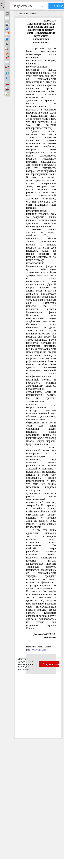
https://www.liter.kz (36, 649)
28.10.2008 (50, 20)
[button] (2, 5)
